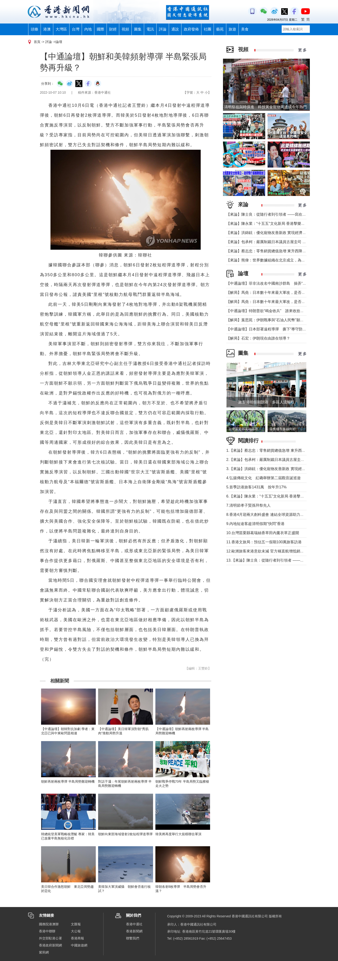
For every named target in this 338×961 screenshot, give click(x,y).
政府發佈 (191, 29)
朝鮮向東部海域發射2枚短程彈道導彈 (125, 834)
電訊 (150, 29)
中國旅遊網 (79, 945)
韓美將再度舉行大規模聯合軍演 (178, 834)
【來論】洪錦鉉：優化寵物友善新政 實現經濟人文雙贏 (271, 233)
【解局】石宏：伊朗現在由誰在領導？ (258, 338)
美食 (245, 29)
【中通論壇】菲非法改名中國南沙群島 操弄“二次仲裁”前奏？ (278, 283)
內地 (88, 29)
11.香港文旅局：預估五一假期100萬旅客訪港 (264, 542)
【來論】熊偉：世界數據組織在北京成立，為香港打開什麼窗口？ (280, 260)
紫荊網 (44, 952)
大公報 (76, 931)
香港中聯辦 (47, 931)
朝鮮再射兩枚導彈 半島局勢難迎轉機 (68, 781)
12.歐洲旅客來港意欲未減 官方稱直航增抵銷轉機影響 (270, 551)
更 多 (302, 50)
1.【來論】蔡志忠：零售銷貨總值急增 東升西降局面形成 (273, 450)
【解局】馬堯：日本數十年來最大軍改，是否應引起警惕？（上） (280, 302)
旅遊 (232, 29)
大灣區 (61, 29)
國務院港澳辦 (49, 924)
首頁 (37, 42)
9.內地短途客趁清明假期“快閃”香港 (255, 524)
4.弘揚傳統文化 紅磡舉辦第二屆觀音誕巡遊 (263, 478)
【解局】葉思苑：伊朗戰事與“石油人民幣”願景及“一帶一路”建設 (279, 320)
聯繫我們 (132, 938)
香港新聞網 (134, 931)
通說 (175, 29)
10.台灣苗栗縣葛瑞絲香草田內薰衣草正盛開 (262, 533)
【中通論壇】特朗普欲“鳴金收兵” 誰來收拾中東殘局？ (272, 311)
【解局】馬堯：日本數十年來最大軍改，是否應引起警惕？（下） (280, 293)
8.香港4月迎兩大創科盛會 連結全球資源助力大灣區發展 (272, 515)
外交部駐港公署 (50, 938)
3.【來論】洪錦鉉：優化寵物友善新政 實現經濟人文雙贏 (273, 469)
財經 (113, 29)
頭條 (34, 29)
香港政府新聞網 (50, 945)
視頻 (125, 29)
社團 (207, 29)
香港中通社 (134, 924)
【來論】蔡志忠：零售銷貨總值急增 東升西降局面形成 (271, 251)
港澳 (47, 29)
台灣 (75, 29)
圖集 (138, 29)
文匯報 (76, 924)
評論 (162, 29)
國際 (100, 29)
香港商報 (77, 938)
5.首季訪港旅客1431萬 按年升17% (256, 487)
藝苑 (220, 29)
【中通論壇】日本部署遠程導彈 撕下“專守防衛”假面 (270, 329)
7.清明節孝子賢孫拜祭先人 (248, 505)
